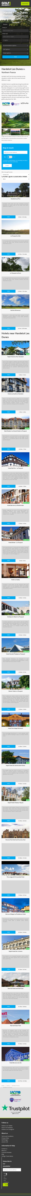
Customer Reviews (6, 1152)
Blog (3, 1154)
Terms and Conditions (7, 1136)
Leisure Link (5, 1142)
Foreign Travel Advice (7, 1156)
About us (4, 1150)
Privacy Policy (5, 1138)
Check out (5, 33)
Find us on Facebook (7, 1127)
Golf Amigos (5, 1140)
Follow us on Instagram (8, 1129)
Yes (14, 157)
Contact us (4, 1148)
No (5, 157)
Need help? (25, 3)
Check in (4, 27)
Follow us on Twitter (7, 1125)
